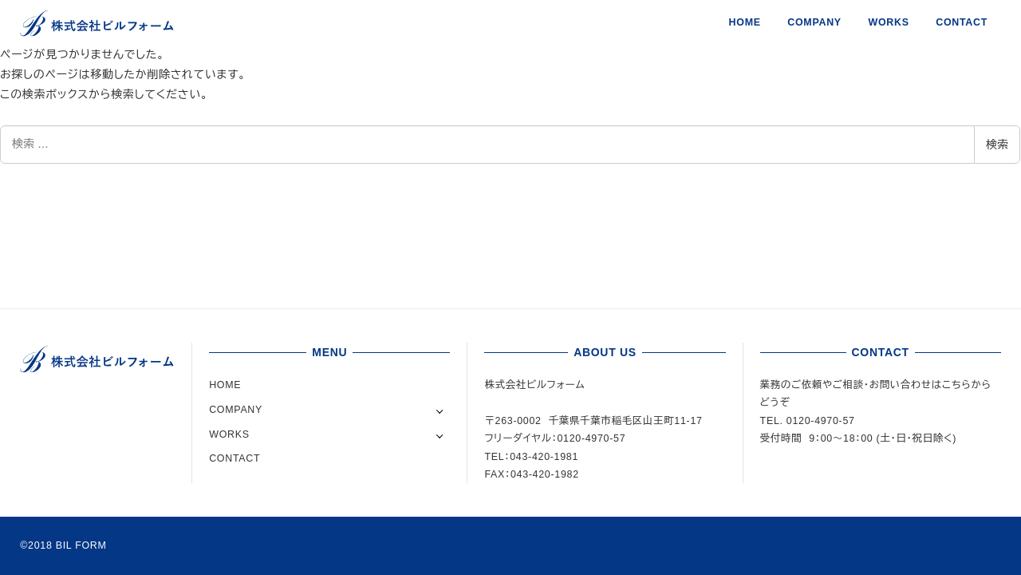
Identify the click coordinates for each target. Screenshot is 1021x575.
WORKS (229, 434)
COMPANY (235, 409)
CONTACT (234, 458)
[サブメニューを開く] (440, 410)
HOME (225, 385)
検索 (997, 144)
